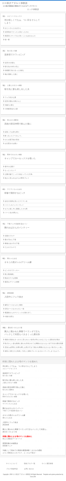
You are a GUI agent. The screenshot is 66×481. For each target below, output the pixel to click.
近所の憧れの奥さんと (13, 101)
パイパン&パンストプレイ (14, 205)
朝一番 (7, 40)
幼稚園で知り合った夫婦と (14, 70)
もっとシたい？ (10, 170)
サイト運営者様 (47, 463)
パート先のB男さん (12, 213)
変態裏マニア (7, 446)
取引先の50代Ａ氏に (12, 66)
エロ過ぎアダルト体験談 (14, 3)
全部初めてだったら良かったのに (17, 32)
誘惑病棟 (10, 293)
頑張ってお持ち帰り (12, 132)
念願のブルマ (9, 236)
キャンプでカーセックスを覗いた (20, 158)
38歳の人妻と (9, 105)
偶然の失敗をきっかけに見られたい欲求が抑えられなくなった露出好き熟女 (32, 340)
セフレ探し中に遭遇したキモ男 (16, 209)
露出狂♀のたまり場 (15, 328)
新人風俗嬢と (9, 274)
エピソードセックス (14, 16)
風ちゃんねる (12, 258)
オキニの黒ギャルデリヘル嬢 (17, 262)
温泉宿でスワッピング (14, 54)
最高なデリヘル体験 (12, 282)
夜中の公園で (9, 166)
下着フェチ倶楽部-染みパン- (17, 224)
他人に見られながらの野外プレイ (17, 178)
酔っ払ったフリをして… (13, 136)
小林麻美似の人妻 (11, 109)
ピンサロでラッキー (12, 270)
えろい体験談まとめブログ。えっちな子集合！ (20, 453)
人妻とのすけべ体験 (14, 85)
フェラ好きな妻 (10, 97)
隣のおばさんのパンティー (16, 227)
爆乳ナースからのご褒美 (14, 305)
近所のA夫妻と (10, 63)
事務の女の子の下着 (12, 243)
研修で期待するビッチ (14, 193)
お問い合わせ (29, 469)
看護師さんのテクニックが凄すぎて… (18, 313)
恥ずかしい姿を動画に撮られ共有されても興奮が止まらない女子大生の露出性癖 (34, 343)
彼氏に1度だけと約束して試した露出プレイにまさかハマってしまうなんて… (32, 351)
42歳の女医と (9, 316)
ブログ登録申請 (12, 469)
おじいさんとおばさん (13, 28)
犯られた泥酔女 (13, 120)
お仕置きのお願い (11, 143)
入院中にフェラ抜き (13, 296)
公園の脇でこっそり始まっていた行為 (18, 174)
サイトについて (11, 463)
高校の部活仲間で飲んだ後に (17, 123)
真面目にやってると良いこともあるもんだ (20, 36)
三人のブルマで (10, 247)
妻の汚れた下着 (10, 240)
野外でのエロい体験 (14, 155)
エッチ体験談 (33, 9)
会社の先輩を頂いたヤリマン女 (16, 201)
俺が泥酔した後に (11, 74)
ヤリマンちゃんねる (14, 189)
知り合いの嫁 (12, 51)
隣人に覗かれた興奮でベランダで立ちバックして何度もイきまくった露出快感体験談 (22, 334)
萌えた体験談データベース (12, 439)
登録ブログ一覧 (29, 463)
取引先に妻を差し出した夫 (16, 89)
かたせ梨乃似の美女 (12, 140)
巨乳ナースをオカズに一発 (14, 309)
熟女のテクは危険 (11, 278)
